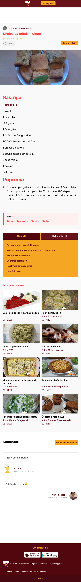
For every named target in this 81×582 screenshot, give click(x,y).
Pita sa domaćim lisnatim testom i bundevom (31, 250)
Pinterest (43, 571)
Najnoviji (21, 236)
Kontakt (62, 563)
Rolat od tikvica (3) (60, 305)
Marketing (53, 563)
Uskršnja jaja (14, 271)
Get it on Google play (50, 555)
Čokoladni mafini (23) (60, 409)
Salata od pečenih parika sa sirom (21, 305)
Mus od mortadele (60, 339)
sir (12, 221)
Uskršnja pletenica (17, 260)
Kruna (17, 468)
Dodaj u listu (69, 43)
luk (47, 221)
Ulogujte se (48, 3)
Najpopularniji (59, 236)
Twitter (16, 571)
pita (37, 221)
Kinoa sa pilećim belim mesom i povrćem (21, 374)
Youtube (25, 571)
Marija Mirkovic (23, 28)
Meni (40, 579)
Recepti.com (6, 563)
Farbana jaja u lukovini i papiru (23, 245)
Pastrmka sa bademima (19, 266)
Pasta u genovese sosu (21, 339)
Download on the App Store (32, 555)
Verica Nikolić (59, 494)
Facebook (8, 571)
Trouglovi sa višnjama (18, 255)
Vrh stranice (39, 547)
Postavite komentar (66, 442)
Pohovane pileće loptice (60, 374)
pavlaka (24, 221)
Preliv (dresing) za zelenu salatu (21, 409)
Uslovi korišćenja (41, 563)
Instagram (34, 571)
